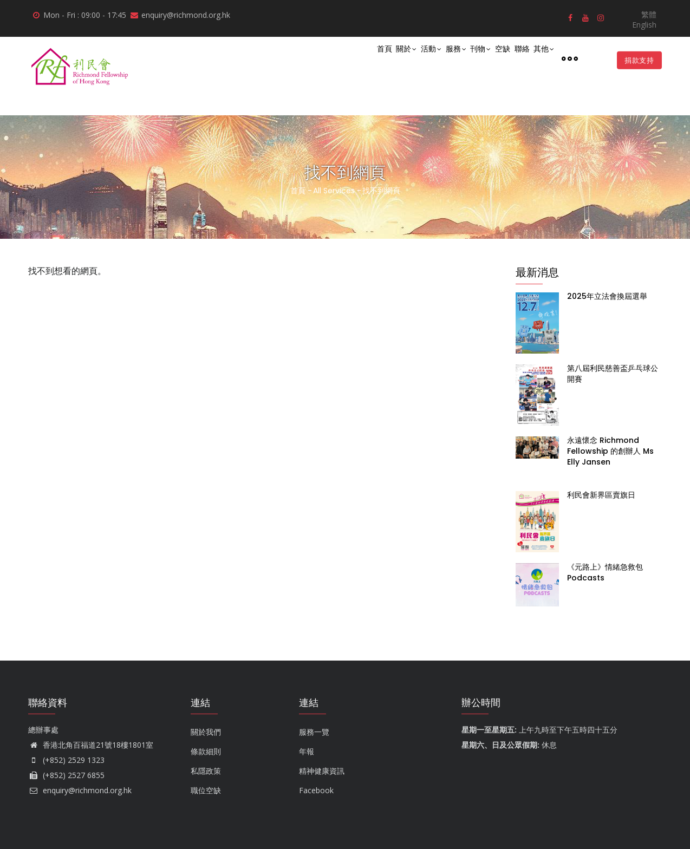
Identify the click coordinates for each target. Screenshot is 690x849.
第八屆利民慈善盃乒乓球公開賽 (612, 373)
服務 (421, 58)
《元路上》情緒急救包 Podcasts (605, 572)
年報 (306, 751)
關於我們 (206, 732)
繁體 (648, 14)
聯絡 (510, 57)
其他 (540, 58)
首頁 (326, 57)
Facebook (316, 790)
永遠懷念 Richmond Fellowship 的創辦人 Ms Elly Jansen (610, 451)
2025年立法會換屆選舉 (607, 296)
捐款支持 (636, 60)
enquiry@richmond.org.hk (80, 790)
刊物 (453, 58)
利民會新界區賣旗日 (601, 494)
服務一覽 (314, 732)
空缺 (483, 57)
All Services (334, 190)
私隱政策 (206, 771)
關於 (356, 58)
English (644, 24)
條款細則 (206, 751)
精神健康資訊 (321, 771)
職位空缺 (206, 790)
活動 (388, 58)
